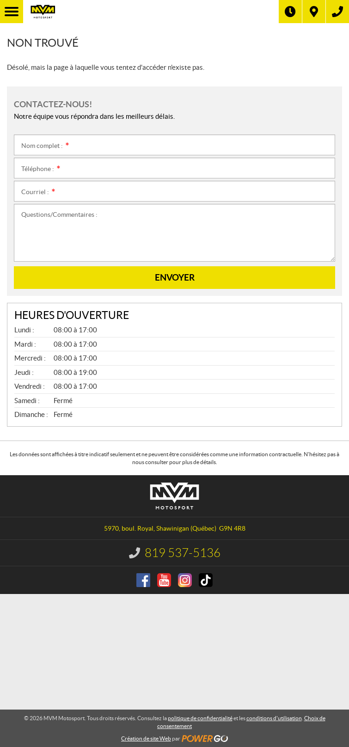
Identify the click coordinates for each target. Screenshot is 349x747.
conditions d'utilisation (274, 718)
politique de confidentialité (200, 718)
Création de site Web (146, 738)
